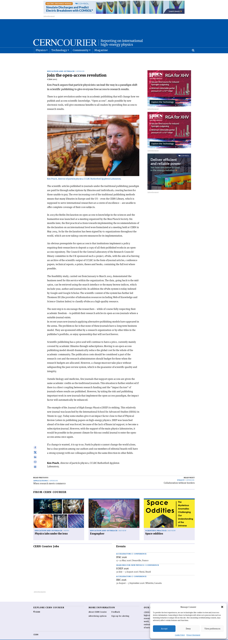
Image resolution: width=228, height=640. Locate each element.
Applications (40, 476)
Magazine (101, 57)
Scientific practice (156, 526)
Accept (164, 628)
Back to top (114, 637)
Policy (180, 475)
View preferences (212, 628)
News (66, 526)
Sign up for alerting (120, 611)
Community (81, 57)
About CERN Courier (98, 607)
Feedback (115, 607)
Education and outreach (60, 66)
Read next (189, 473)
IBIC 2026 (121, 575)
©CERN (36, 607)
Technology (59, 57)
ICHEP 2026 (122, 564)
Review (122, 526)
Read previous (40, 473)
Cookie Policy (180, 635)
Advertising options (98, 611)
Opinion (80, 66)
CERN (35, 630)
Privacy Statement (193, 635)
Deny (188, 628)
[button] (222, 606)
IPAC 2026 (121, 552)
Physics (41, 57)
